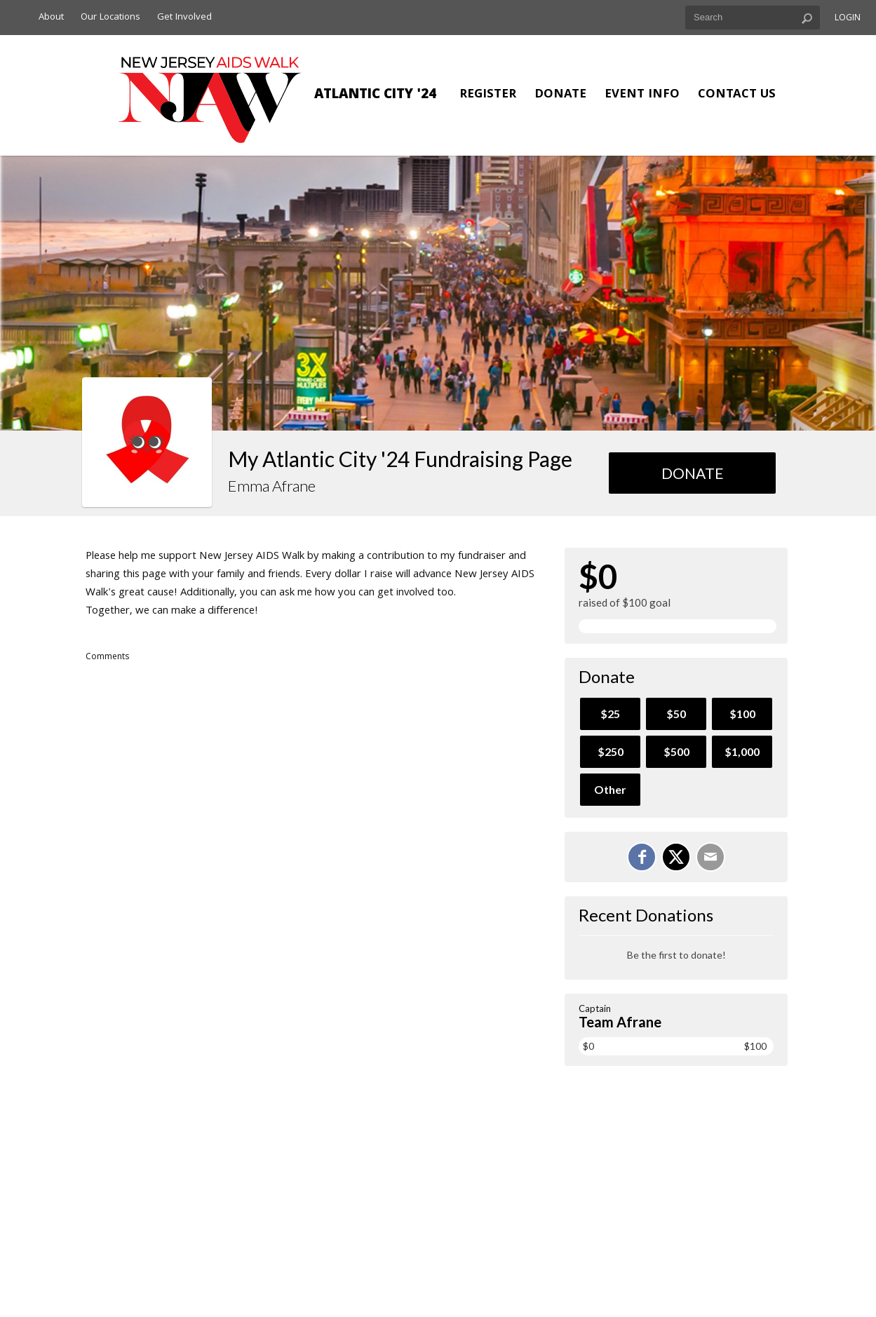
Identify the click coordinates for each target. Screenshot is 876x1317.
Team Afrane (620, 1021)
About (51, 17)
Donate (560, 95)
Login (848, 18)
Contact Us (737, 95)
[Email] (710, 857)
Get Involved (184, 17)
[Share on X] (676, 857)
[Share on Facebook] (641, 857)
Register (487, 95)
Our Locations (110, 17)
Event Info (642, 95)
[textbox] (752, 17)
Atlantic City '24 (375, 95)
